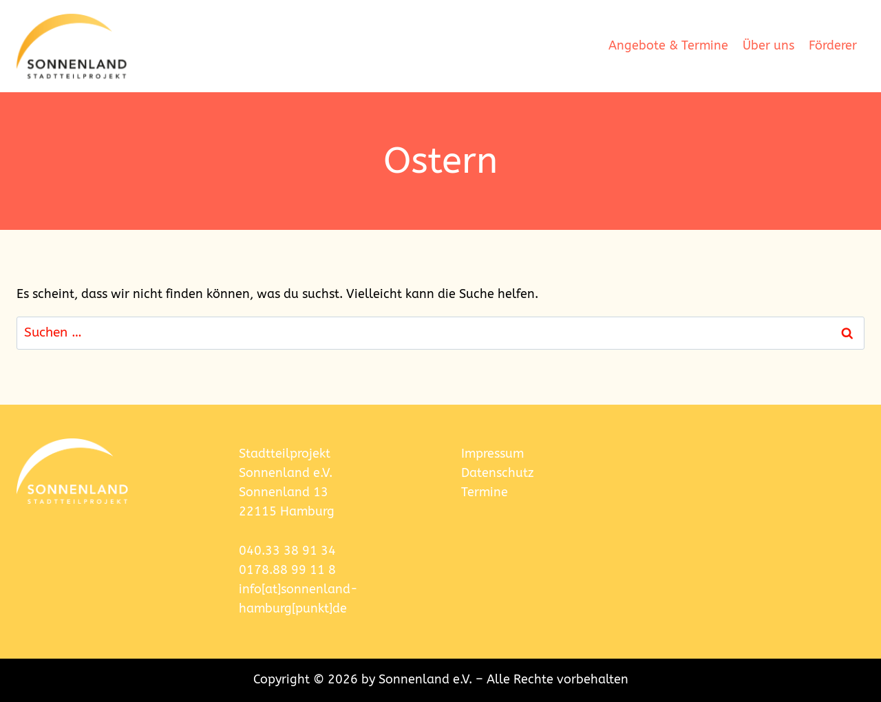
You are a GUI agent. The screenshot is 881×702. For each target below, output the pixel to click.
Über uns (768, 46)
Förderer (833, 46)
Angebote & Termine (668, 46)
